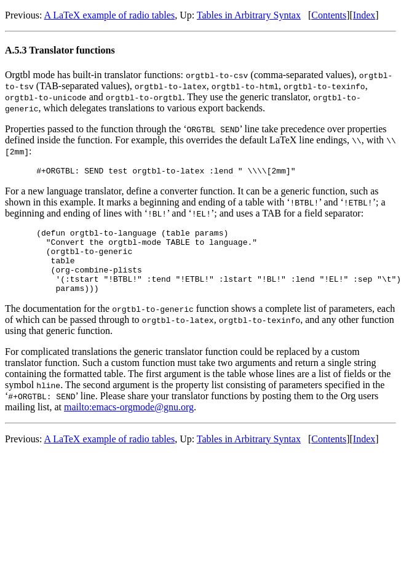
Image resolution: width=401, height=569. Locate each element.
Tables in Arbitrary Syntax (249, 15)
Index (364, 15)
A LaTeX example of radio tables (109, 15)
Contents (328, 15)
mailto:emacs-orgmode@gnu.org (129, 421)
